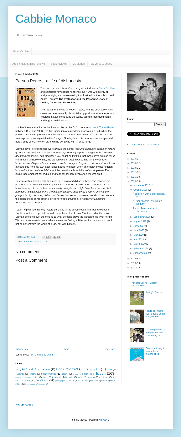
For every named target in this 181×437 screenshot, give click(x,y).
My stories (78, 63)
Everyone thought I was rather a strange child (155, 351)
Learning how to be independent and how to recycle (155, 332)
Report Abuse (24, 404)
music (80, 377)
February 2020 (141, 248)
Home (66, 349)
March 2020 (139, 244)
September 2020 (142, 217)
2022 (134, 172)
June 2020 (139, 230)
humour (28, 377)
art (16, 369)
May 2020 (138, 234)
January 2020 (140, 253)
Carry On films (107, 88)
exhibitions (87, 374)
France (18, 377)
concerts (32, 374)
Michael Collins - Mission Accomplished (144, 284)
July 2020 (138, 226)
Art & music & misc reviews (28, 63)
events (75, 374)
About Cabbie (20, 51)
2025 (134, 158)
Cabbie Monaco (55, 18)
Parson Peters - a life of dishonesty (145, 209)
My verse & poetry (101, 63)
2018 (134, 263)
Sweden (42, 384)
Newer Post (22, 349)
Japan (45, 377)
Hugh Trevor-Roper (103, 127)
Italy (37, 377)
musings (91, 377)
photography (60, 381)
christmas (19, 374)
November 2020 (142, 185)
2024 (134, 163)
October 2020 (140, 189)
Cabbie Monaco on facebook (144, 144)
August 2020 (140, 221)
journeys (56, 377)
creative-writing (48, 374)
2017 (134, 267)
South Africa (30, 384)
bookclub (94, 369)
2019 (134, 258)
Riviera (95, 381)
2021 (134, 177)
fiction (101, 373)
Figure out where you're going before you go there (155, 314)
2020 (134, 181)
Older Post (109, 349)
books (109, 369)
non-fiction (42, 241)
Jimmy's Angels (154, 292)
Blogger (104, 419)
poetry (71, 380)
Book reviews (59, 63)
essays (65, 374)
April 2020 (138, 239)
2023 (134, 167)
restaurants (83, 380)
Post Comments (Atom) (41, 354)
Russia (104, 381)
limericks (69, 377)
